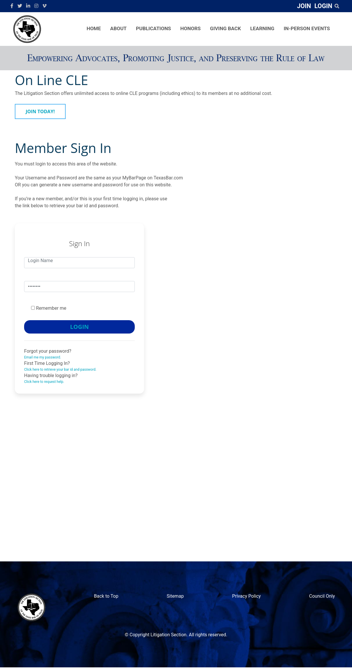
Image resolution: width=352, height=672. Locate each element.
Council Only (322, 596)
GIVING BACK (225, 28)
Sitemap (175, 596)
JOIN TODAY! (40, 111)
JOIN (304, 6)
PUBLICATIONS (153, 28)
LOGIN (323, 6)
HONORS (190, 28)
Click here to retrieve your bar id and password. (60, 369)
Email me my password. (42, 357)
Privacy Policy (246, 596)
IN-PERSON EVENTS (307, 28)
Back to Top (106, 596)
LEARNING (262, 28)
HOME (94, 28)
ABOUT (118, 28)
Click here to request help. (44, 382)
